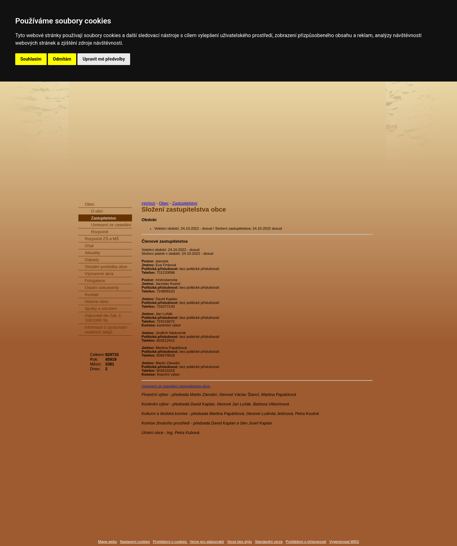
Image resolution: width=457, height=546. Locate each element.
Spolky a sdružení (101, 308)
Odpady (92, 259)
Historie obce (97, 301)
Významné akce (99, 273)
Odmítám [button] (62, 59)
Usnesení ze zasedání (111, 224)
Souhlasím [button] (31, 59)
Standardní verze (269, 541)
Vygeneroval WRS (344, 541)
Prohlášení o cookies (170, 541)
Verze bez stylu (239, 541)
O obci (97, 211)
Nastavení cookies (135, 541)
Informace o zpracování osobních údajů (106, 329)
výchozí (148, 203)
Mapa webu (107, 541)
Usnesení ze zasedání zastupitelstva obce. (176, 386)
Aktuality (92, 252)
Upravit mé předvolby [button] (104, 59)
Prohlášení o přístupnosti (306, 541)
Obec (90, 204)
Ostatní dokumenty (102, 287)
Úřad (89, 245)
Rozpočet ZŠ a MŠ (102, 238)
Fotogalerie (95, 280)
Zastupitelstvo (103, 218)
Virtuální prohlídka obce (106, 266)
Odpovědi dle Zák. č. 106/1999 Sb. (103, 318)
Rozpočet (99, 231)
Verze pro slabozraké (207, 541)
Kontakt (91, 294)
